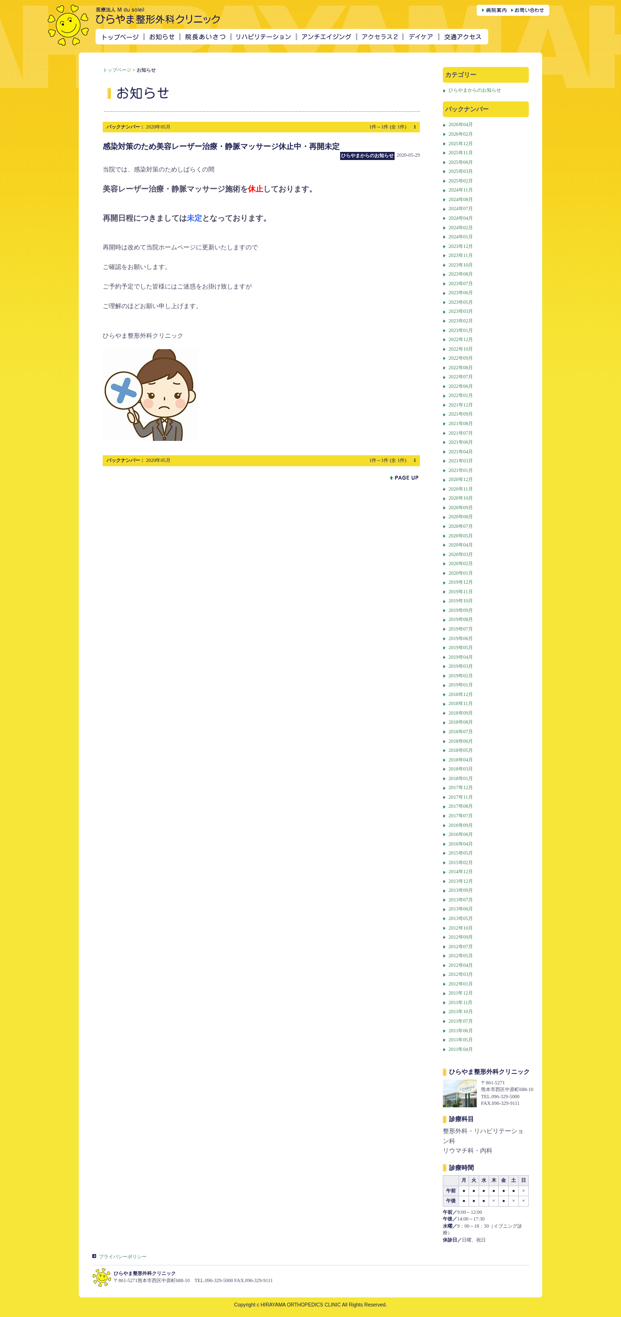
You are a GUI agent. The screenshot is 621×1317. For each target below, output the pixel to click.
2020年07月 (461, 526)
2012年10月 (461, 928)
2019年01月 (461, 684)
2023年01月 (461, 330)
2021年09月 (461, 414)
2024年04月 (461, 218)
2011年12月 (461, 993)
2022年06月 (461, 386)
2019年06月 (461, 638)
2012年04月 (461, 965)
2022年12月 (461, 339)
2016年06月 (461, 834)
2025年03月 (461, 171)
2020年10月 (461, 498)
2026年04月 (461, 124)
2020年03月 (461, 554)
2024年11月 (461, 190)
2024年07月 (461, 208)
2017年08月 (461, 806)
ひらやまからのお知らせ (475, 90)
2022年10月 (461, 349)
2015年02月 (461, 862)
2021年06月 (461, 442)
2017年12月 (461, 787)
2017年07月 (461, 815)
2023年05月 (461, 302)
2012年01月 (461, 983)
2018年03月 (461, 768)
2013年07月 (461, 899)
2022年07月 (461, 376)
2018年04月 (461, 759)
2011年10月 (461, 1011)
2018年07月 (461, 731)
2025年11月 (461, 152)
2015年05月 (461, 853)
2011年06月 (461, 1030)
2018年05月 (461, 750)
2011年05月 (461, 1039)
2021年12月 (461, 404)
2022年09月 (461, 358)
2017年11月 (461, 797)
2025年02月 (461, 180)
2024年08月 (461, 199)
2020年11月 (461, 489)
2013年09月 (461, 890)
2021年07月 (461, 433)
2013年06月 (461, 908)
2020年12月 (461, 479)
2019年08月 (461, 619)
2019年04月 (461, 657)
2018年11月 (461, 703)
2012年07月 (461, 946)
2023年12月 (461, 246)
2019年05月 (461, 647)
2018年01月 (461, 778)
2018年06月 (461, 741)
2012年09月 (461, 937)
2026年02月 (461, 134)
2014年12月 (461, 871)
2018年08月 (461, 722)
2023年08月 (461, 274)
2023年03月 (461, 311)
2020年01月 (461, 573)
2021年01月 (461, 470)
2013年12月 (461, 881)
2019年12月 (461, 582)
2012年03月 (461, 974)
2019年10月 (461, 600)
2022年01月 (461, 395)
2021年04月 (461, 451)
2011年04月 (461, 1049)
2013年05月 (461, 918)
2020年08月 (461, 516)
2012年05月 (461, 955)
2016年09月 (461, 825)
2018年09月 (461, 713)
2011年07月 (461, 1021)
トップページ (117, 70)
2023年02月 (461, 320)
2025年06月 (461, 162)
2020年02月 (461, 563)
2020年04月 (461, 544)
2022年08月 (461, 367)
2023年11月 (461, 255)
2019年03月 (461, 666)
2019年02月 (461, 675)
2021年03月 (461, 460)
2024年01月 (461, 236)
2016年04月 (461, 843)
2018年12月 (461, 694)
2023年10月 (461, 265)
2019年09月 (461, 610)
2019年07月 (461, 629)
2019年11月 (461, 591)
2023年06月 (461, 292)
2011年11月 (460, 1002)
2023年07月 (461, 283)
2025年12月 (461, 143)
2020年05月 (461, 535)
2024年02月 (461, 227)
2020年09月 (461, 507)
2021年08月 (461, 423)
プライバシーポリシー (123, 1256)
